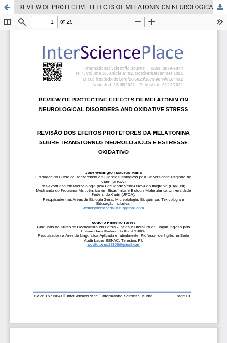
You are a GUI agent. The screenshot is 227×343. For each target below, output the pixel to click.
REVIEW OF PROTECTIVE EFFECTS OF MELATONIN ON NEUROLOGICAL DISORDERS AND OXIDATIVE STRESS (123, 6)
